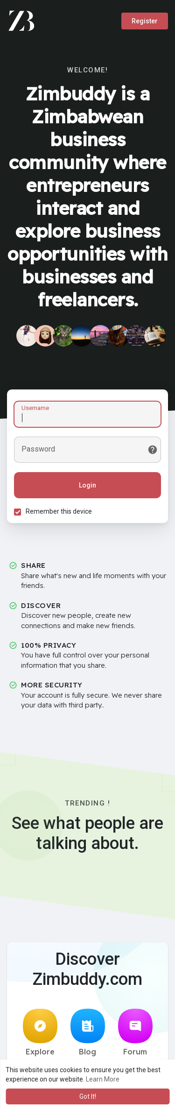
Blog (87, 1032)
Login (87, 485)
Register (145, 21)
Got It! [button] (87, 1096)
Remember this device (59, 511)
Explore (40, 1032)
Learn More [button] (102, 1079)
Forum (135, 1032)
